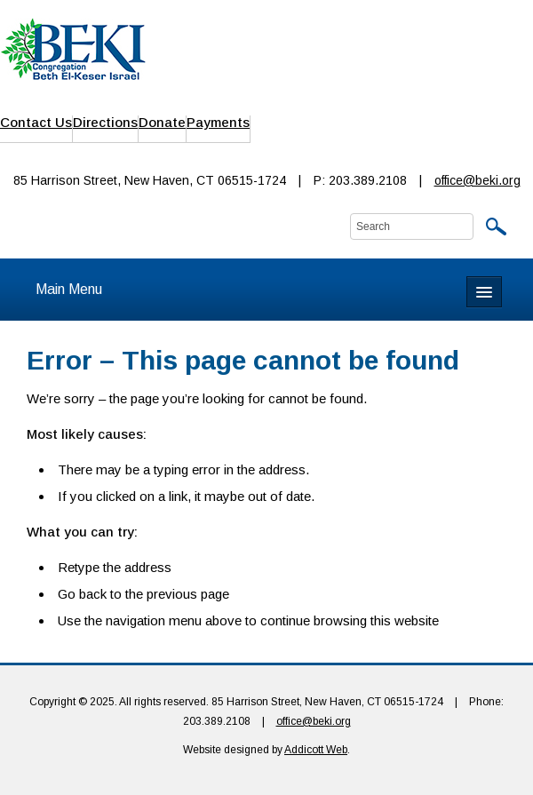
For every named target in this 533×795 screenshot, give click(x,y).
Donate (162, 122)
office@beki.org (477, 180)
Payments (218, 122)
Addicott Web (315, 749)
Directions (105, 122)
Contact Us (36, 122)
